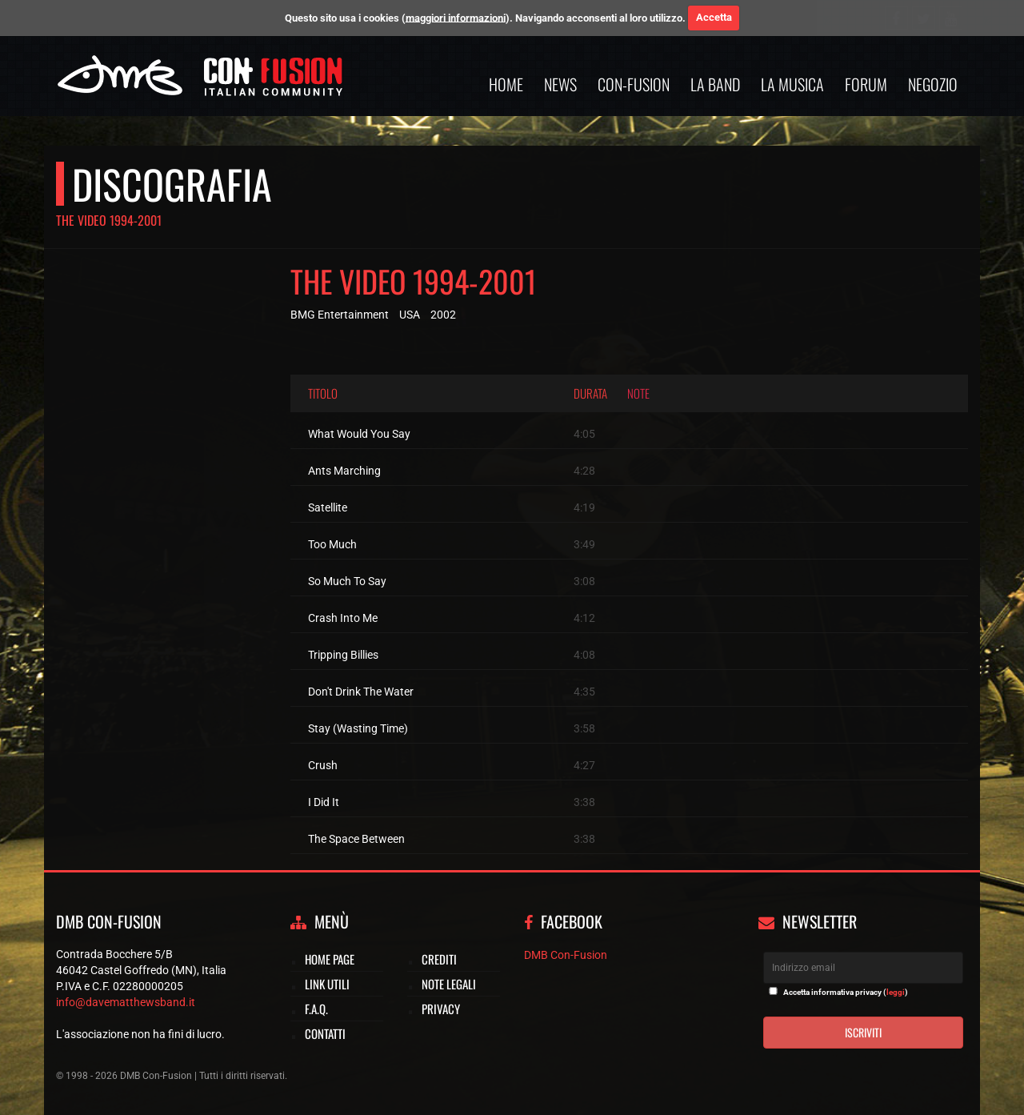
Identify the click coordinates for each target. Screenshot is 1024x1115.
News (560, 84)
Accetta (714, 17)
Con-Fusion (634, 84)
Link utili (327, 984)
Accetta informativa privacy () (845, 992)
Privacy (441, 1008)
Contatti (325, 1033)
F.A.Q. (316, 1008)
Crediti (439, 959)
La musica (792, 84)
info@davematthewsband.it (125, 1002)
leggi (895, 992)
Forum (866, 84)
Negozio (933, 84)
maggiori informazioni (456, 17)
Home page (329, 959)
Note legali (449, 984)
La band (715, 84)
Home (506, 84)
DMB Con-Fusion (565, 955)
